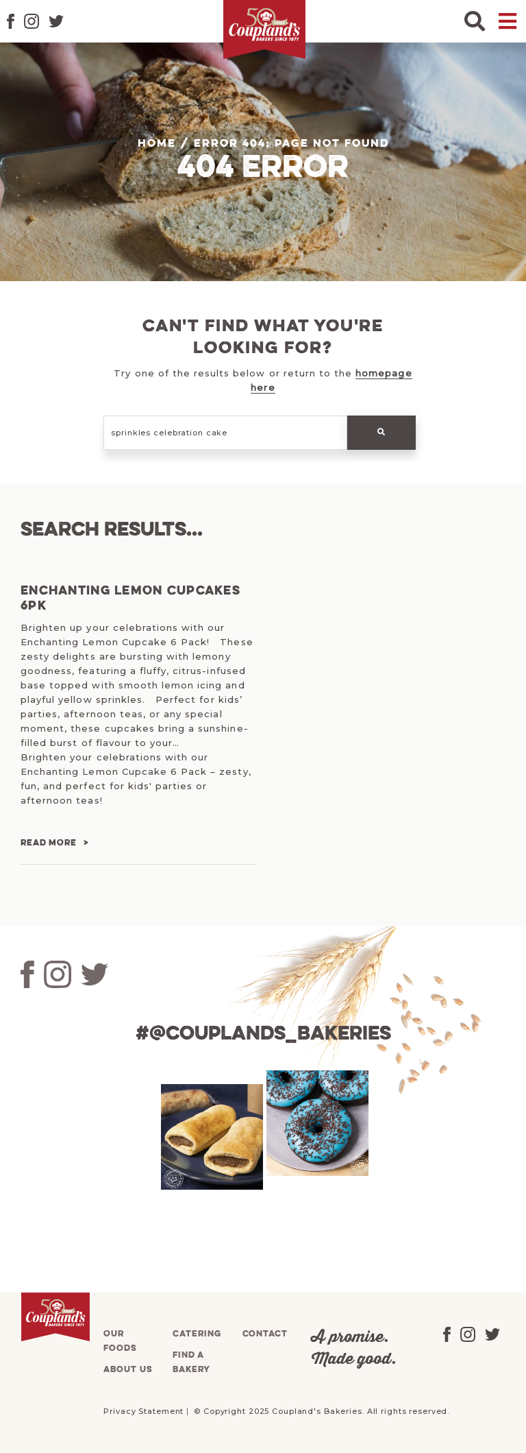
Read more (49, 843)
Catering (197, 1334)
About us (127, 1369)
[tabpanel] (210, 1137)
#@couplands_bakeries (263, 1034)
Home (157, 144)
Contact (265, 1334)
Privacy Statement (143, 1411)
